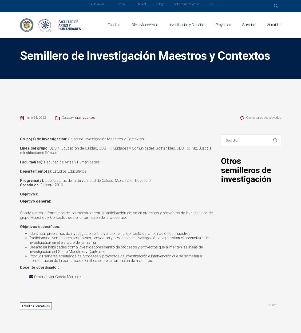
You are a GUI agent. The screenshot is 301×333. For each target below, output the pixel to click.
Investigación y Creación (186, 25)
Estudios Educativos (36, 306)
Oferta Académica (144, 25)
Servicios (248, 25)
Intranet (141, 4)
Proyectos (223, 25)
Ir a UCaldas (96, 4)
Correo (120, 4)
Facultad (114, 25)
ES (212, 4)
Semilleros (85, 117)
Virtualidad (274, 25)
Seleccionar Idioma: (186, 4)
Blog (160, 4)
